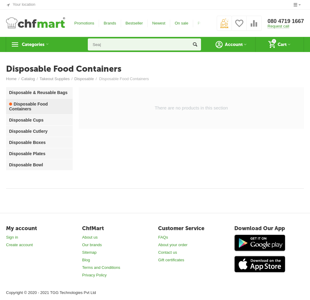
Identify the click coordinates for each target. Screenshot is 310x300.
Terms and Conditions (101, 267)
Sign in (12, 237)
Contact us (167, 252)
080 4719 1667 (286, 21)
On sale (181, 23)
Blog (86, 260)
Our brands (92, 245)
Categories (35, 44)
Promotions (84, 23)
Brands (110, 23)
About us (89, 237)
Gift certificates (171, 260)
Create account (19, 245)
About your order (172, 245)
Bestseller (134, 23)
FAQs (163, 237)
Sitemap (89, 252)
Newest (158, 23)
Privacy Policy (94, 275)
